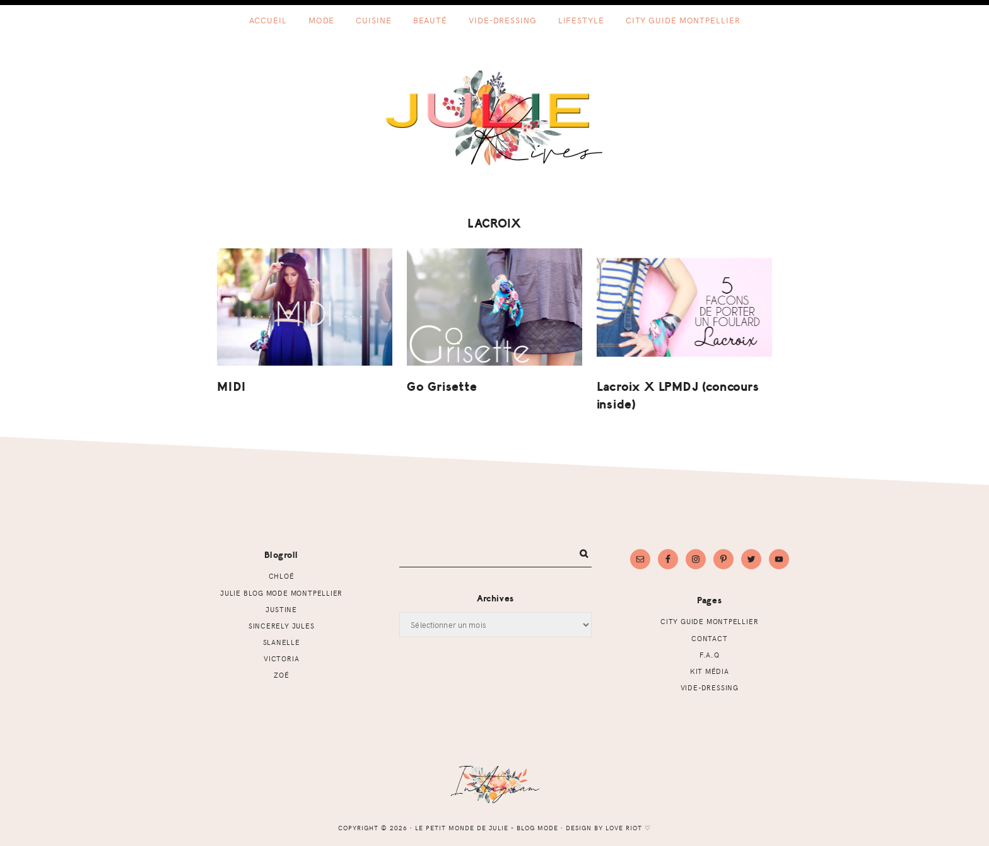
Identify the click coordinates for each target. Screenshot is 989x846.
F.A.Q (709, 654)
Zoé (281, 675)
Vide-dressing (710, 687)
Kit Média (709, 671)
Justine (281, 609)
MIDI (231, 387)
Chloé (282, 576)
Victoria (281, 658)
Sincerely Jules (282, 625)
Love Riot (624, 827)
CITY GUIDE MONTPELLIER (709, 621)
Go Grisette (442, 387)
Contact (709, 638)
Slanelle (281, 642)
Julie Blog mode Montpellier (281, 593)
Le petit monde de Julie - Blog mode (495, 118)
